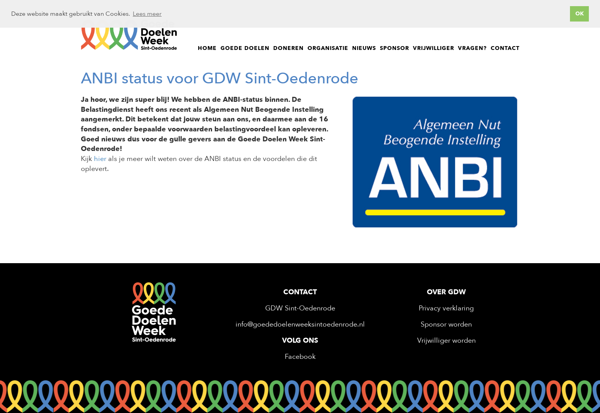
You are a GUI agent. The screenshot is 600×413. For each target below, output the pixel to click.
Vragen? (472, 48)
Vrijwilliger (433, 48)
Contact (505, 48)
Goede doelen (245, 48)
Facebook (300, 357)
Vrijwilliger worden (446, 340)
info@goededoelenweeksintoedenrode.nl (300, 324)
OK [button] (579, 13)
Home (207, 48)
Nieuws (364, 48)
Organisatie (328, 48)
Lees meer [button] (147, 14)
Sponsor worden (446, 324)
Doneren (288, 48)
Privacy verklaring (446, 308)
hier (100, 159)
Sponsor (394, 48)
